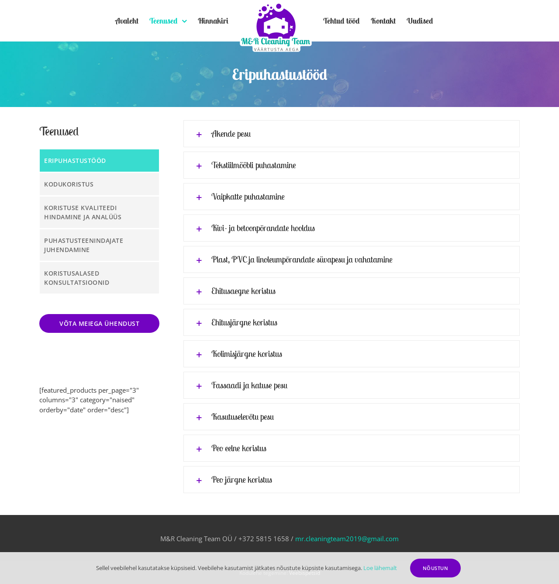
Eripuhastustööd (75, 160)
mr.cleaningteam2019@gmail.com (347, 538)
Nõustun (436, 568)
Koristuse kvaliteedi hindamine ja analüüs (82, 212)
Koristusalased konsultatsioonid (76, 278)
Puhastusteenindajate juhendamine (83, 245)
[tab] (351, 134)
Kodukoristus (68, 184)
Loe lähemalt (380, 568)
